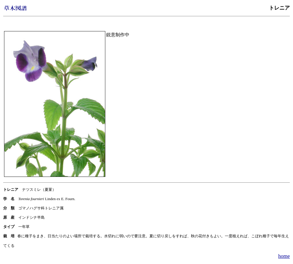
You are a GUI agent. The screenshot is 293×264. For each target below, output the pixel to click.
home (284, 256)
